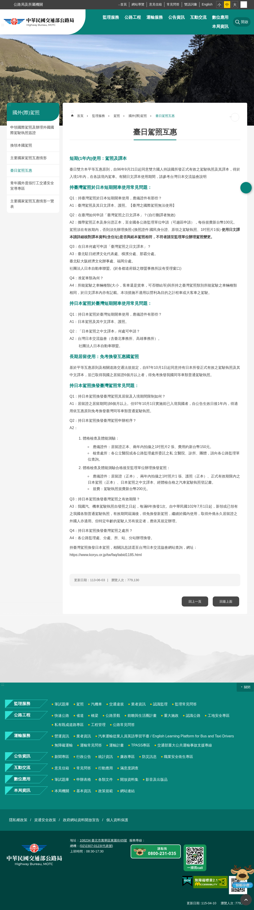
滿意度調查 (129, 768)
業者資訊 (138, 704)
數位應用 (220, 17)
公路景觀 (113, 715)
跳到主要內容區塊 (2, 2)
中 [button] (227, 5)
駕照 (117, 116)
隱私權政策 (18, 820)
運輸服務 (154, 17)
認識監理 (160, 704)
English (207, 4)
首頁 (123, 4)
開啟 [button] (246, 187)
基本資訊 (83, 791)
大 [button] (235, 5)
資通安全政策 (45, 820)
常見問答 (173, 4)
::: (2, 25)
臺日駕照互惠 (21, 170)
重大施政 (171, 715)
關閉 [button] (247, 687)
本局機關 (61, 791)
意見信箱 (155, 4)
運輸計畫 (116, 745)
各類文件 (105, 779)
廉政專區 (127, 757)
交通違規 (116, 704)
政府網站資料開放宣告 (81, 820)
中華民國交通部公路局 (38, 21)
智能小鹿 (242, 876)
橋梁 (94, 715)
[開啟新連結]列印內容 (235, 117)
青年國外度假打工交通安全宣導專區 (32, 185)
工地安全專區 (219, 715)
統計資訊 (105, 757)
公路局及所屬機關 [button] (28, 4)
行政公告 (83, 757)
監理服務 (111, 17)
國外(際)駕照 (26, 112)
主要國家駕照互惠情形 (28, 158)
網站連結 (127, 791)
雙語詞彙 (190, 4)
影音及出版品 (157, 779)
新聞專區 (61, 757)
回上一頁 (195, 601)
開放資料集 (129, 779)
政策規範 (105, 791)
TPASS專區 (140, 745)
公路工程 (132, 17)
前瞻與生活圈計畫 (142, 715)
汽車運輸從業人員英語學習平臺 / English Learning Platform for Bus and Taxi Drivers (166, 736)
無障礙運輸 (63, 745)
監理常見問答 (186, 704)
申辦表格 (83, 779)
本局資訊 (220, 26)
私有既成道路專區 (69, 725)
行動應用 (105, 768)
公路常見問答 (124, 725)
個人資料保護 (117, 820)
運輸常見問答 (91, 745)
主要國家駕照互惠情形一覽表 (32, 203)
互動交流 (198, 17)
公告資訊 (176, 17)
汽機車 (96, 704)
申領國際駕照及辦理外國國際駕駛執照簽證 (32, 130)
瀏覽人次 (227, 903)
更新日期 (193, 903)
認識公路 (193, 715)
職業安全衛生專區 (178, 757)
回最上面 (226, 601)
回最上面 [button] (246, 899)
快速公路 (61, 715)
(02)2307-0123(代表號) (96, 846)
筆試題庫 (61, 704)
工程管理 (98, 725)
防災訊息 (149, 757)
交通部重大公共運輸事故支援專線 (184, 745)
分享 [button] (243, 4)
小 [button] (219, 5)
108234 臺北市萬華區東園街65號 (103, 840)
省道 (80, 715)
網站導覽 (138, 4)
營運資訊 (61, 736)
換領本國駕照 (21, 145)
